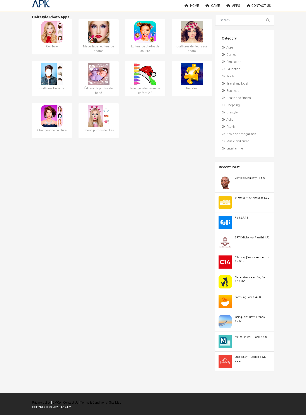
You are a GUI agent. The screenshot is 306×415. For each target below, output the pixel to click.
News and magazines (239, 134)
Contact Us (70, 402)
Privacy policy (41, 402)
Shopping (231, 105)
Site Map (115, 402)
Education (231, 69)
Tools (228, 76)
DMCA (57, 402)
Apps (233, 6)
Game (212, 6)
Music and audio (235, 141)
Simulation (231, 62)
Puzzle (228, 126)
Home (192, 6)
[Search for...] (238, 20)
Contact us (259, 6)
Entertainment (233, 148)
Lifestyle (230, 112)
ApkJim (66, 407)
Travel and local (235, 83)
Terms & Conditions (93, 402)
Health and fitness (236, 98)
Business (230, 90)
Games (229, 54)
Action (228, 119)
